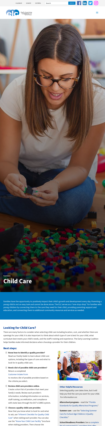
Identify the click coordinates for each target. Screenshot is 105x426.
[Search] (56, 3)
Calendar (19, 3)
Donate (28, 3)
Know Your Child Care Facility (28, 421)
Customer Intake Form (18, 374)
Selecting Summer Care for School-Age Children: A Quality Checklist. (78, 414)
